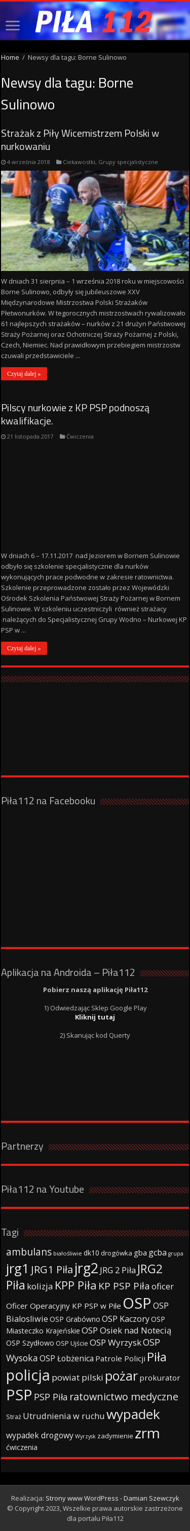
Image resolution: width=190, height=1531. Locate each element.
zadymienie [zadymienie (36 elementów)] (115, 1435)
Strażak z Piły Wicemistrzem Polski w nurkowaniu (80, 139)
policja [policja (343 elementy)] (28, 1375)
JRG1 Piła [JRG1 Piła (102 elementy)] (52, 1269)
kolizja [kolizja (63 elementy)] (40, 1286)
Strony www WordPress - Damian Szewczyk (112, 1498)
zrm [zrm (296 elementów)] (147, 1432)
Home (10, 57)
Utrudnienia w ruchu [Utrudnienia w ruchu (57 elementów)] (64, 1416)
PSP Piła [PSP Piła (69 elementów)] (51, 1397)
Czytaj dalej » (24, 373)
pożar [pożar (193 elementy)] (121, 1375)
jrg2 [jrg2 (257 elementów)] (86, 1268)
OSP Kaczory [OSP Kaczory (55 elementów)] (125, 1318)
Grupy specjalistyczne (128, 162)
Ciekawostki (79, 162)
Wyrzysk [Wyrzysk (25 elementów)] (85, 1436)
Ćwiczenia (80, 436)
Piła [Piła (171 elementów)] (157, 1356)
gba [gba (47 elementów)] (140, 1252)
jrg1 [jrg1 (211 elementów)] (17, 1268)
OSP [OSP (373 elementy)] (137, 1303)
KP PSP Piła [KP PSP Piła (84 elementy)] (124, 1285)
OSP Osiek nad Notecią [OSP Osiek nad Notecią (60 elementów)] (126, 1330)
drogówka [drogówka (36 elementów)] (116, 1253)
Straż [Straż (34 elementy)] (13, 1416)
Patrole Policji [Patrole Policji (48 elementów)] (120, 1358)
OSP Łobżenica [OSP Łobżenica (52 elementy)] (67, 1358)
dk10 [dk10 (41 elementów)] (91, 1253)
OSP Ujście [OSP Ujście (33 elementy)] (72, 1343)
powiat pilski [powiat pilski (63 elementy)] (77, 1377)
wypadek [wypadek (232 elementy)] (133, 1414)
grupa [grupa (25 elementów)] (175, 1253)
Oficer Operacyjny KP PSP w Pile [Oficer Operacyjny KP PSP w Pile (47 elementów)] (63, 1306)
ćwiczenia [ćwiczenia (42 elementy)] (21, 1447)
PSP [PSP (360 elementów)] (19, 1395)
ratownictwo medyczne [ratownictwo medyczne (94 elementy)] (123, 1396)
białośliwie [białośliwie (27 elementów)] (67, 1253)
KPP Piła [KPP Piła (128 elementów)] (76, 1285)
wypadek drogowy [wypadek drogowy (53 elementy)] (39, 1435)
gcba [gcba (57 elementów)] (157, 1252)
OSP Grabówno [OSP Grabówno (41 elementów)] (75, 1319)
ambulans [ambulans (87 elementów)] (29, 1252)
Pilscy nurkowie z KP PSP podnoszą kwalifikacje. (75, 414)
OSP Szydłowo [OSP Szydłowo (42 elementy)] (30, 1343)
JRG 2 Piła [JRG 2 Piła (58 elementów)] (118, 1270)
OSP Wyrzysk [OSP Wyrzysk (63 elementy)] (115, 1342)
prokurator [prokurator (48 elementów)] (159, 1377)
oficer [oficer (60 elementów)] (162, 1286)
